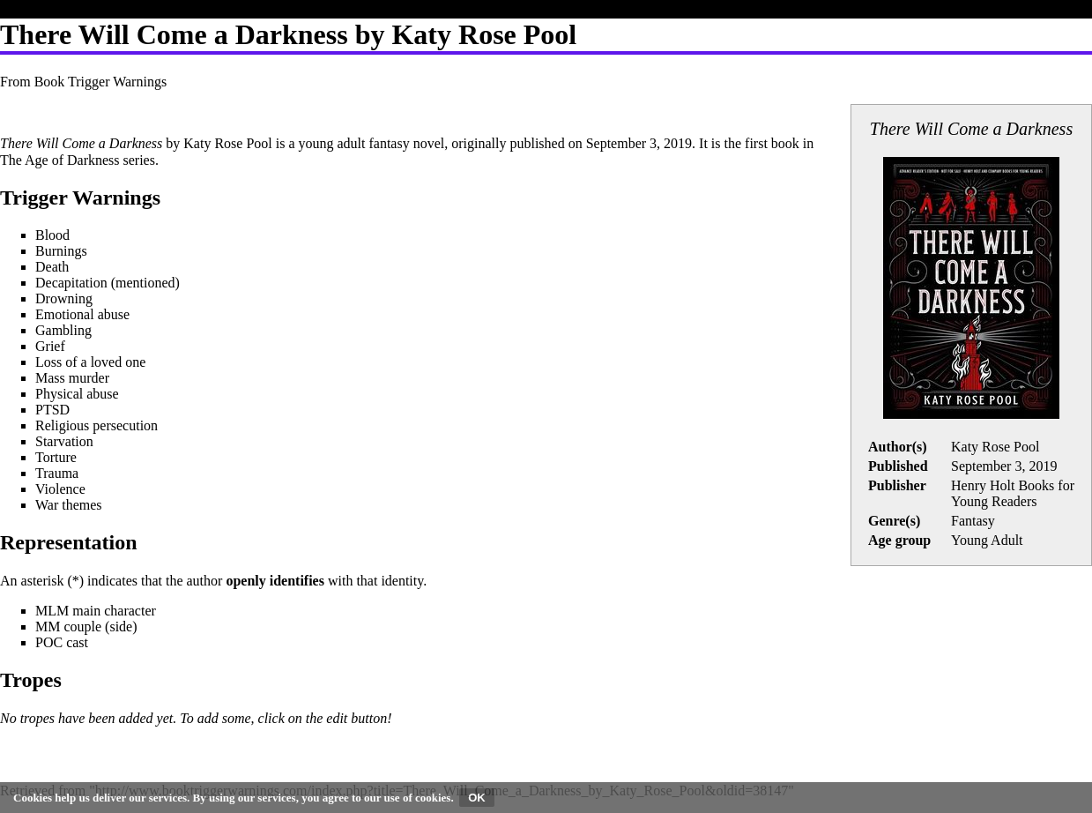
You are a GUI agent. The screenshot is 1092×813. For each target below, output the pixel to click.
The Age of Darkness (60, 160)
